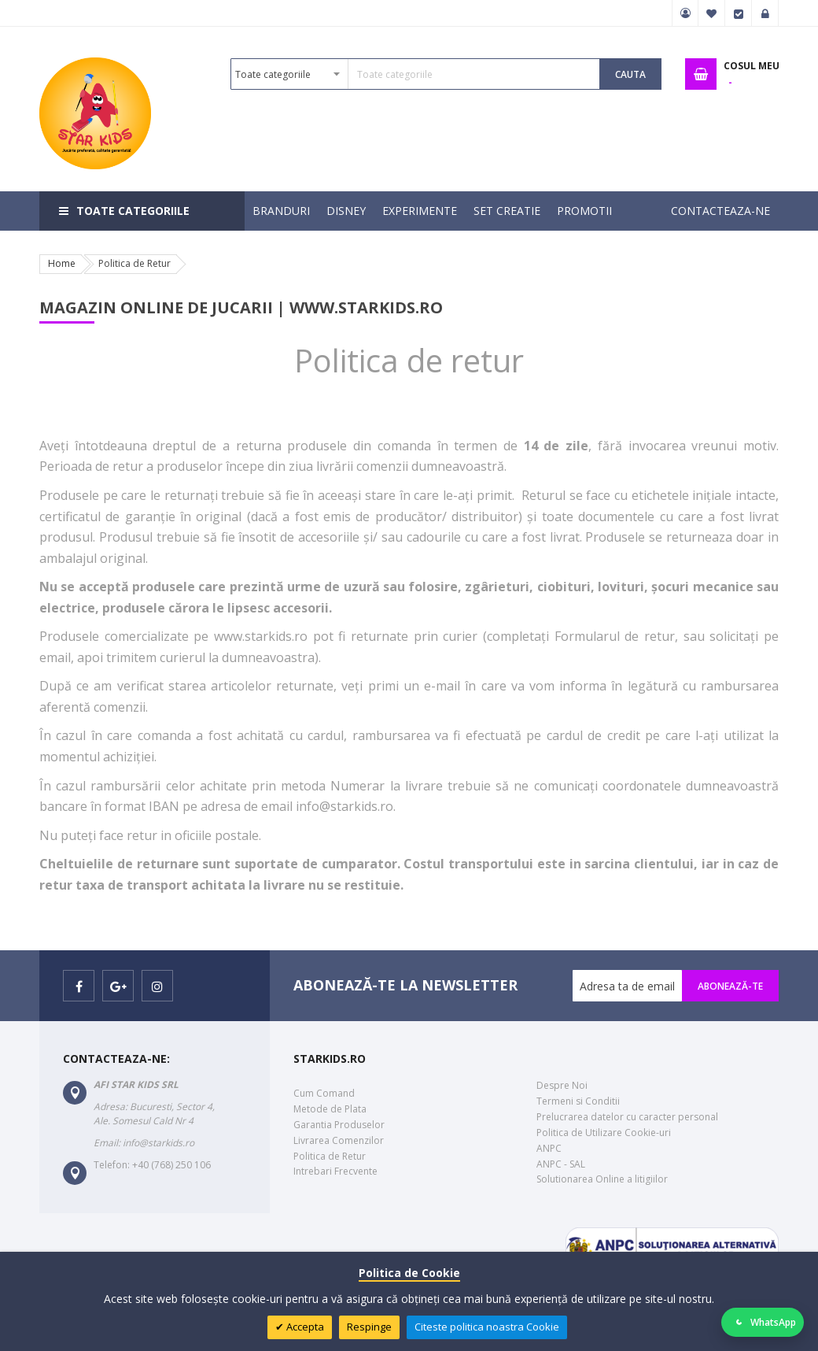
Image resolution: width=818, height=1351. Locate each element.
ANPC (549, 1148)
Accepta (304, 1327)
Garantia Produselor (339, 1124)
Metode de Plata (330, 1109)
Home (62, 263)
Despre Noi (562, 1085)
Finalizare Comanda (738, 13)
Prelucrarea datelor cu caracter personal (627, 1116)
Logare (765, 13)
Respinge (369, 1327)
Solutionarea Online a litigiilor (602, 1179)
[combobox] (415, 74)
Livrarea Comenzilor (338, 1140)
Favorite (711, 13)
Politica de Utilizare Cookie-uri (603, 1132)
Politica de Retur (329, 1156)
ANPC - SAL (560, 1164)
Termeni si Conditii (578, 1101)
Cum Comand (324, 1093)
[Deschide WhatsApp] (763, 1322)
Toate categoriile (133, 210)
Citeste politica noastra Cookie (487, 1327)
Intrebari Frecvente (335, 1171)
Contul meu (685, 13)
